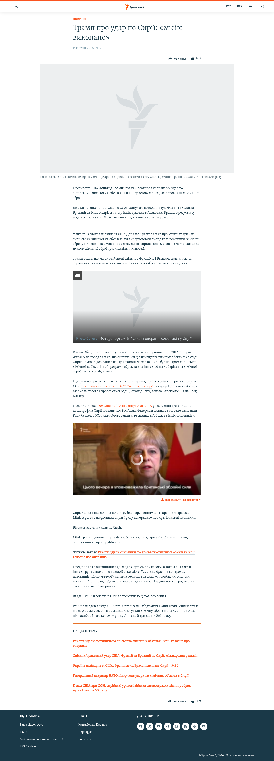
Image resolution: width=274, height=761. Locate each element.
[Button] (177, 58)
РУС (228, 6)
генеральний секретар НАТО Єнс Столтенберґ (116, 386)
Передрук (85, 732)
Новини (79, 19)
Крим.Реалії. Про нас (92, 725)
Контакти (85, 739)
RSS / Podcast (28, 746)
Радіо (23, 732)
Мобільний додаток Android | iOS (42, 739)
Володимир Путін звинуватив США (125, 406)
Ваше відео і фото (31, 725)
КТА (239, 6)
